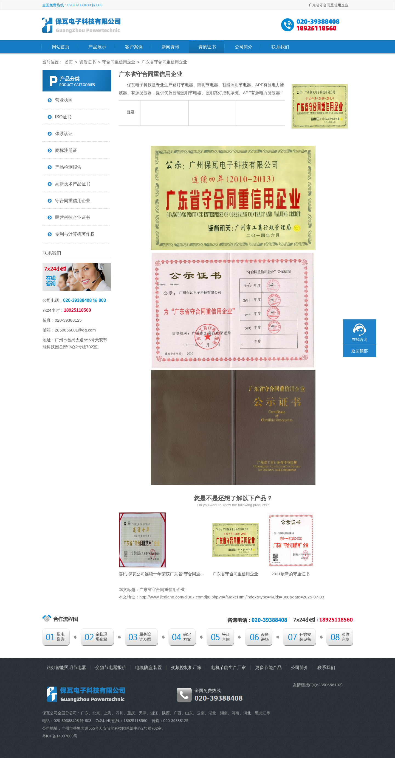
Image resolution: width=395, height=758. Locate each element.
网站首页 (60, 46)
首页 (69, 62)
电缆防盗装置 (148, 667)
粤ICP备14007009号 (60, 736)
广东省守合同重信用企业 (235, 574)
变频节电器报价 (110, 667)
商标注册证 (66, 150)
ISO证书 (63, 117)
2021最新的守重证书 (290, 574)
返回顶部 (359, 351)
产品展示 (97, 46)
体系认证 (64, 133)
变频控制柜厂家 (186, 667)
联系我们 (280, 46)
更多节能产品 (268, 667)
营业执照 (64, 100)
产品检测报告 (68, 167)
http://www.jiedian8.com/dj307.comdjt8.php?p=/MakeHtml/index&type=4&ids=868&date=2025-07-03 (231, 597)
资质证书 (207, 46)
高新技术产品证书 (73, 184)
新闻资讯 (170, 46)
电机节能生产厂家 (228, 667)
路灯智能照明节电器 (66, 667)
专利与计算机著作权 (75, 234)
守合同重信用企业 (118, 62)
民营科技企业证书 (73, 217)
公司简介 (243, 46)
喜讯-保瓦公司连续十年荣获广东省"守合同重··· (161, 574)
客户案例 (134, 46)
